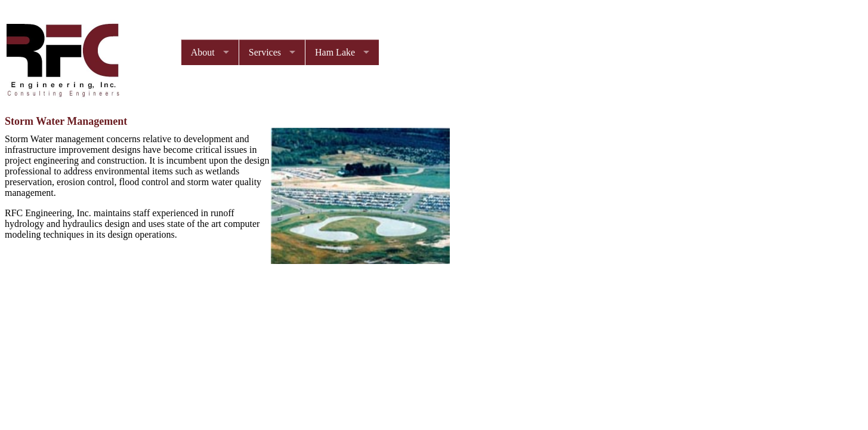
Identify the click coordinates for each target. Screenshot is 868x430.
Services (265, 52)
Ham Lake (335, 52)
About (203, 52)
